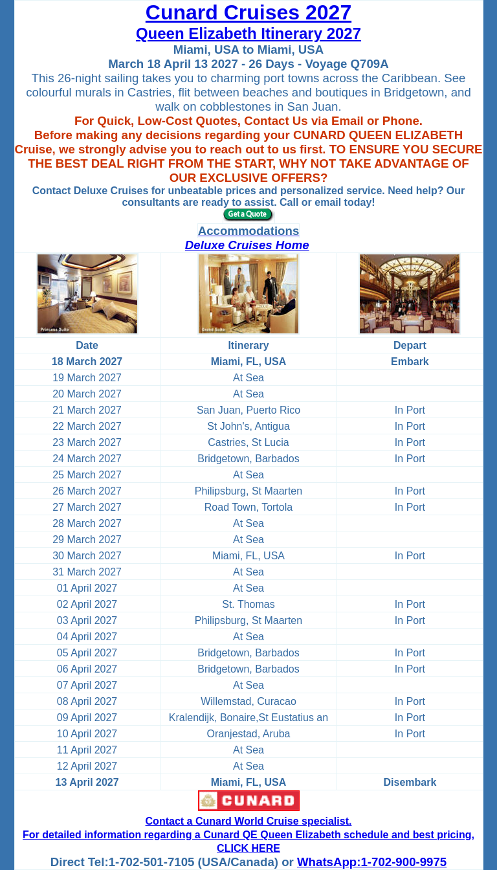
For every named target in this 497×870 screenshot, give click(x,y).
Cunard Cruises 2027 (248, 12)
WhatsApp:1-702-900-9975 (372, 862)
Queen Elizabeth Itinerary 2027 (248, 33)
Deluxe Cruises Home (247, 245)
